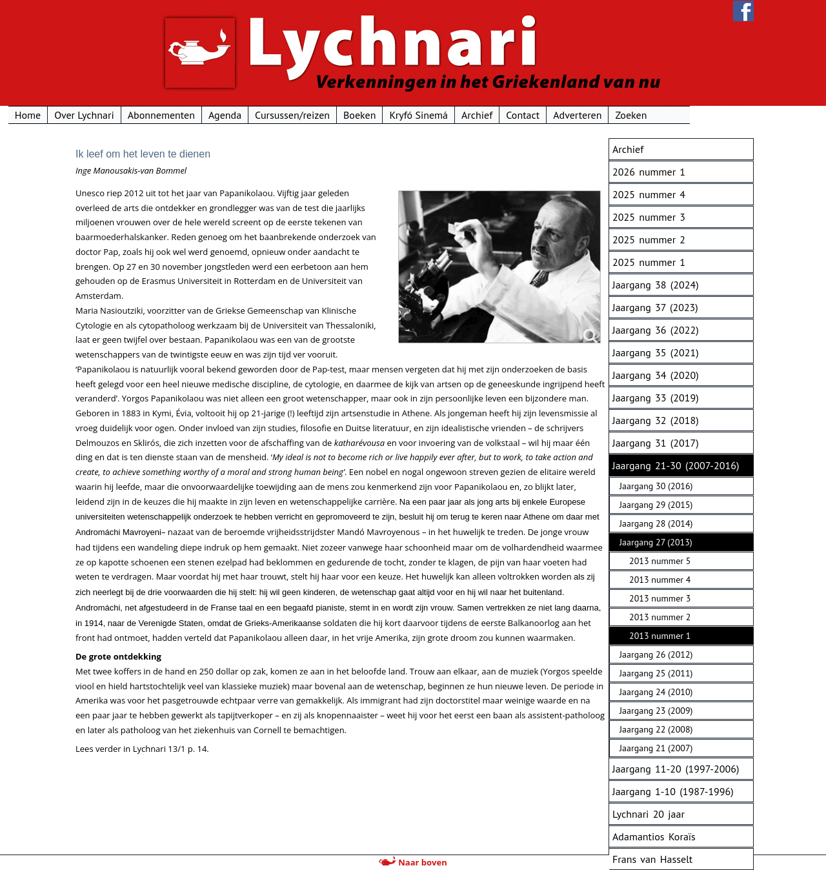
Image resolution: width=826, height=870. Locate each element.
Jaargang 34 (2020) (655, 375)
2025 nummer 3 (648, 216)
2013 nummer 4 (659, 579)
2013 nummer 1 (659, 636)
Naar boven (413, 862)
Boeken (423, 114)
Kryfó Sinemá (483, 114)
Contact (587, 114)
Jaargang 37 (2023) (655, 307)
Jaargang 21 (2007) (656, 748)
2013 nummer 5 (659, 561)
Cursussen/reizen (356, 114)
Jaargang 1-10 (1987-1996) (673, 791)
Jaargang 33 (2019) (655, 397)
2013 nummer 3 (659, 598)
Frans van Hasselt (652, 859)
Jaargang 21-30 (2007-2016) (675, 465)
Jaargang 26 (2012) (656, 654)
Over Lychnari (147, 114)
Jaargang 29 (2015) (656, 505)
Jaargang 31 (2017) (655, 442)
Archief (540, 114)
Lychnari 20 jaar (648, 813)
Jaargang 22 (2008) (656, 729)
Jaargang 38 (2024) (655, 284)
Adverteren (641, 114)
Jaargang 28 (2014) (656, 523)
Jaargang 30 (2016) (656, 486)
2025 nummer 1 (648, 262)
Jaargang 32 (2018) (655, 420)
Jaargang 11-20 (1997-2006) (675, 768)
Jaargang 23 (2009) (656, 710)
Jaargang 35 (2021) (655, 352)
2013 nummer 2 (659, 617)
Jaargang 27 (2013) (656, 542)
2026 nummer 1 (648, 171)
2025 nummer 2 (648, 239)
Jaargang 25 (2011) (656, 673)
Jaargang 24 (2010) (656, 692)
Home (92, 114)
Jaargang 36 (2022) (655, 329)
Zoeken (695, 114)
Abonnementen (225, 114)
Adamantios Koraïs (654, 836)
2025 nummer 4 (648, 194)
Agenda (288, 114)
